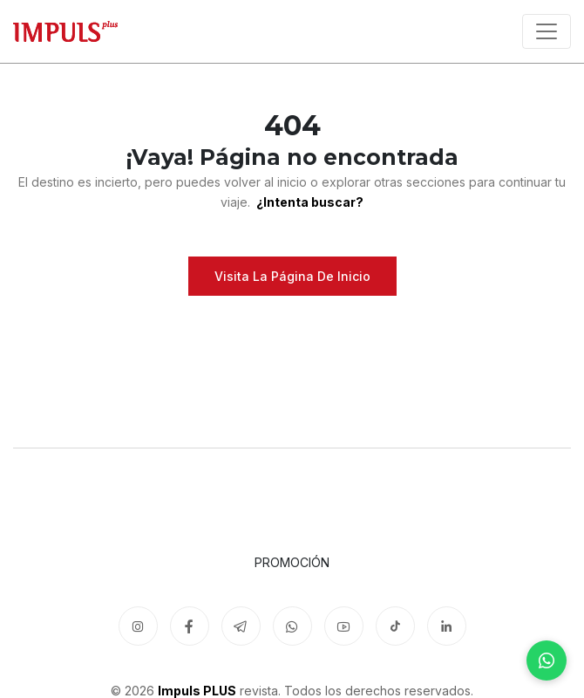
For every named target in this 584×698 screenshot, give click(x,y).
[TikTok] (395, 626)
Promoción (292, 562)
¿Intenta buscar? (308, 202)
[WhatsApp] (546, 660)
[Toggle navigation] (546, 31)
